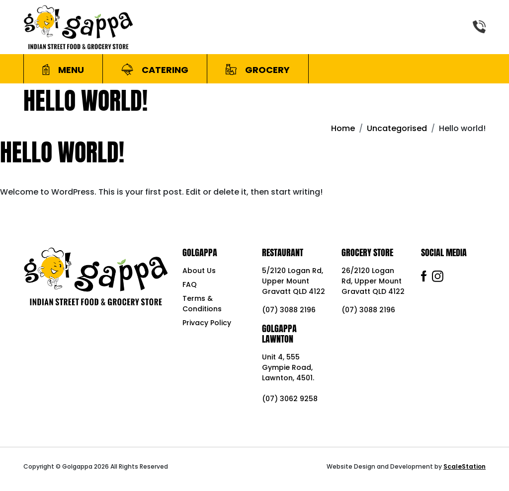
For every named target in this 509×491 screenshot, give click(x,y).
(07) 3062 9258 (290, 399)
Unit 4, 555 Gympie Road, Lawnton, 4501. (288, 367)
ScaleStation (464, 466)
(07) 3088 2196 (289, 310)
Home (343, 128)
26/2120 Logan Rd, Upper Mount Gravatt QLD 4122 (373, 281)
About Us (199, 271)
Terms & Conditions (202, 303)
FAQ (189, 284)
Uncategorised (397, 128)
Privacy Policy (206, 323)
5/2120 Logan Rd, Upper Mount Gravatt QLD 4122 (293, 281)
